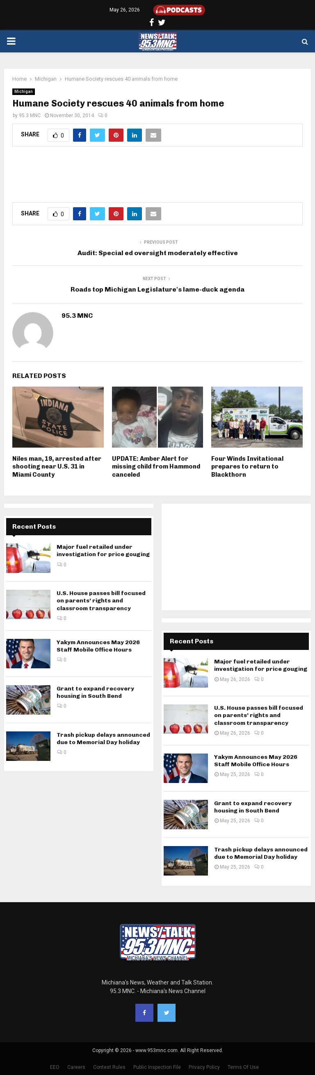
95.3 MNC (30, 115)
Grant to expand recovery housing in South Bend (95, 692)
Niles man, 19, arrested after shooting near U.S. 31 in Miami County (56, 466)
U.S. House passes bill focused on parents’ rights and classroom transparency (101, 600)
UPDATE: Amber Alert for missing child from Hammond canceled (156, 466)
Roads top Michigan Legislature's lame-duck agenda (157, 289)
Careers (76, 1067)
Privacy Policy (204, 1067)
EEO (54, 1067)
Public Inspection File (157, 1067)
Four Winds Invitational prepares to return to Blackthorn (247, 466)
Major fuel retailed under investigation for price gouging (103, 550)
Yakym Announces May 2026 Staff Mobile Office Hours (98, 646)
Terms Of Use (243, 1067)
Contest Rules (109, 1067)
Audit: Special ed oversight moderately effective (158, 253)
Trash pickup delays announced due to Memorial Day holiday (103, 738)
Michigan (23, 91)
